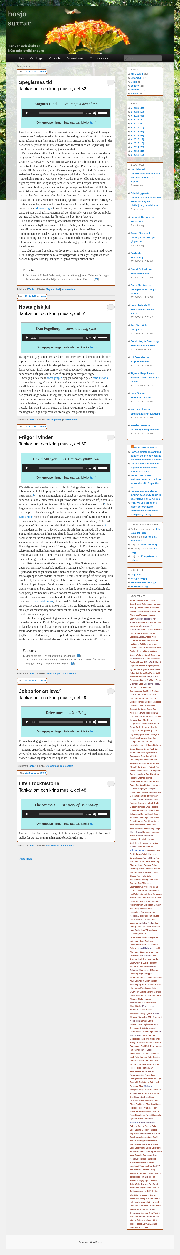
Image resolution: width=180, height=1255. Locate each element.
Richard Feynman (153, 1090)
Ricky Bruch (147, 1093)
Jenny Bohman (145, 865)
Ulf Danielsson (140, 357)
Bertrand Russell (137, 662)
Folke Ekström (141, 767)
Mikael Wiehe (136, 1006)
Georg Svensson (137, 792)
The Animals (52, 845)
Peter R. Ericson (137, 1061)
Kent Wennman (155, 894)
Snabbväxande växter (143, 345)
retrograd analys (137, 1090)
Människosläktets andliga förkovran (146, 977)
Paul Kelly (145, 1046)
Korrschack (135, 916)
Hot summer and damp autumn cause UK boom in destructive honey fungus (146, 495)
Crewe (149, 709)
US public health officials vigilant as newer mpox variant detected (145, 467)
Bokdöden (141, 677)
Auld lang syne (146, 644)
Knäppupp (134, 909)
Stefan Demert (150, 1141)
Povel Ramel (148, 1071)
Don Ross (134, 738)
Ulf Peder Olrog (153, 1191)
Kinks (132, 901)
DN (147, 735)
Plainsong (146, 1064)
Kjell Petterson (136, 905)
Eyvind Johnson (149, 760)
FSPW (158, 781)
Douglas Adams (137, 742)
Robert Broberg (141, 1097)
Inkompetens (138, 850)
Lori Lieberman (144, 959)
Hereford (146, 832)
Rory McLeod (155, 1111)
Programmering (137, 1075)
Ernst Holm (146, 756)
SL (159, 1133)
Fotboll (152, 767)
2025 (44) (137, 108)
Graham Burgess (137, 807)
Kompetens (135, 912)
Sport (149, 1137)
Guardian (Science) (146, 447)
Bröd (141, 684)
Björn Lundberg (137, 669)
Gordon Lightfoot (145, 803)
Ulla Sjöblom (135, 1195)
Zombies (144, 1227)
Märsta (154, 981)
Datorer (133, 720)
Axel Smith (143, 648)
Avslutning (137, 257)
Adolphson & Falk (138, 604)
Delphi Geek (138, 169)
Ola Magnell (150, 1028)
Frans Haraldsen (137, 774)
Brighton (134, 684)
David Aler (142, 720)
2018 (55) (137, 131)
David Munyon (53, 673)
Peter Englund (141, 1057)
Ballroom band (154, 648)
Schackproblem (147, 1122)
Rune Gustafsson (137, 1115)
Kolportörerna (146, 909)
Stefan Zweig (136, 1144)
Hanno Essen (145, 825)
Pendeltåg (134, 1053)
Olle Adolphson (150, 1032)
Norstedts (134, 1024)
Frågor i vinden (36, 437)
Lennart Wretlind (137, 945)
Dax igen (155, 727)
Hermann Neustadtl (138, 839)
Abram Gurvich (150, 601)
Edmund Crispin (153, 745)
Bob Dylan (140, 673)
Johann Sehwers (144, 872)
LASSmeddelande (138, 938)
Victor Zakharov (142, 1206)
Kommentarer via (143, 582)
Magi (146, 966)
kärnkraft (143, 894)
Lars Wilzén (146, 930)
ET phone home (140, 361)
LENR (147, 945)
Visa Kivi (145, 1209)
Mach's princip (136, 966)
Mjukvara (134, 1010)
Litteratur (136, 78)
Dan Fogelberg (54, 419)
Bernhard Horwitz (138, 658)
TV (158, 1188)
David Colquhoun (141, 269)
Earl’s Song (26, 516)
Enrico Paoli (149, 749)
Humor (133, 846)
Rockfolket (140, 1104)
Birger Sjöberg (152, 666)
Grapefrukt (134, 810)
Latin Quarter (152, 938)
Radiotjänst (144, 1082)
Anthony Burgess (143, 633)
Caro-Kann (135, 694)
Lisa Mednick (136, 956)
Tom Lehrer (146, 1177)
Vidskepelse (135, 1209)
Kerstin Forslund (137, 898)
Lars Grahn (138, 393)
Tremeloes (134, 1188)
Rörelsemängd (142, 1111)
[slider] (61, 113)
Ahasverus (151, 604)
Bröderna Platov (152, 684)
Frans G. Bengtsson (152, 771)
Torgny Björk (143, 1181)
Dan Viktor (143, 716)
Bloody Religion (140, 273)
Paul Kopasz (156, 1046)
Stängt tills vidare (141, 397)
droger (143, 745)
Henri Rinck (136, 832)
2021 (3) (137, 119)
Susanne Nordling (145, 1152)
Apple (141, 637)
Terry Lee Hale (145, 1166)
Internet (150, 851)
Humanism (153, 843)
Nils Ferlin (135, 1021)
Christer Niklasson (153, 702)
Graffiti (156, 803)
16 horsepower (136, 601)
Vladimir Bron (147, 1213)
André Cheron (147, 630)
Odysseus (134, 1028)
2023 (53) (137, 115)
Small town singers (138, 1137)
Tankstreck (151, 1159)
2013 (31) (137, 151)
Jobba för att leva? (40, 691)
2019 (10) (137, 127)
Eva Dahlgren (136, 760)
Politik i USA (147, 1068)
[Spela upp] (27, 113)
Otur (138, 1043)
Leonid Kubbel (144, 948)
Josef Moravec (144, 883)
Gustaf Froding (136, 821)
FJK (157, 763)
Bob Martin (150, 673)
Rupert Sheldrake (153, 1115)
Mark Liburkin (136, 981)
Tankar (31, 289)
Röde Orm (150, 1104)
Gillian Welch (136, 796)
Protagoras (135, 1079)
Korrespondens (148, 912)
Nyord (156, 1024)
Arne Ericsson (143, 641)
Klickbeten (148, 905)
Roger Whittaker (145, 1108)
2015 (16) (137, 143)
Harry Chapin (155, 829)
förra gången (54, 377)
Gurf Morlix (154, 818)
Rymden (133, 1119)
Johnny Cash (147, 880)
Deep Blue (134, 731)
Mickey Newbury (145, 999)
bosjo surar (152, 677)
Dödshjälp (154, 735)
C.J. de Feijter (145, 687)
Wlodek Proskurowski (148, 1217)
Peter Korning (154, 1057)
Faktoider (136, 253)
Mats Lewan (145, 988)
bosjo (43, 71)
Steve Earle (147, 1144)
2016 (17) (137, 139)
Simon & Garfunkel (148, 1133)
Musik (134, 81)
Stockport (156, 1148)
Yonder (133, 1224)
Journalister (135, 887)
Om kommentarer (99, 58)
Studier (135, 89)
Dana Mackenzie (141, 285)
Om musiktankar (75, 58)
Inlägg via (139, 578)
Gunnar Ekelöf (146, 814)
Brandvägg (135, 680)
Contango (141, 709)
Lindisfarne (145, 952)
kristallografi (146, 916)
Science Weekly (137, 1126)
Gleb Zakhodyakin (150, 796)
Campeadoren (136, 691)
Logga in (136, 574)
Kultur (132, 919)
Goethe (133, 800)
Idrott (150, 847)
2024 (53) (137, 111)
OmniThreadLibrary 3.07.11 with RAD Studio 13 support (146, 177)
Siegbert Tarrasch (149, 1130)
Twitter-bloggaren (138, 1191)
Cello (154, 695)
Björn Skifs (149, 669)
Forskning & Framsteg (145, 341)
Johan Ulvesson (146, 869)
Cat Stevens (146, 695)
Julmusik (140, 890)
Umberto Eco (147, 1195)
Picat (156, 1061)
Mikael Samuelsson (147, 1003)
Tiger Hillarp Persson (144, 373)
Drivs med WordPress (90, 1242)
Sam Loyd (142, 1119)
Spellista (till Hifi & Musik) (145, 413)
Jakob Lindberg (149, 854)
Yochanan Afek (150, 1220)
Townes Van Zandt (149, 1184)
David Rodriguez (143, 727)
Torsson (153, 1181)
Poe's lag (155, 1064)
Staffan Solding (137, 1141)
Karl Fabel (134, 894)
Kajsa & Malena (152, 890)
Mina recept (148, 1006)
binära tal (141, 666)
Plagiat (138, 1064)
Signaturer (134, 1133)
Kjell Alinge (141, 901)
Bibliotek (157, 662)
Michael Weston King (146, 995)
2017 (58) (137, 135)
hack (137, 825)
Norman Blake (146, 1021)
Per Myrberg (144, 1053)
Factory (142, 763)
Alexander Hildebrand (150, 611)
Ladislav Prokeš (146, 923)
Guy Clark (148, 821)
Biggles (133, 666)
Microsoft (134, 1002)
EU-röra (154, 756)
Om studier (55, 58)
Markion (146, 981)
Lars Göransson (153, 927)
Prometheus (150, 1075)
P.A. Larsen (156, 1043)
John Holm (141, 876)
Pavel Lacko (146, 1050)
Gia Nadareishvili (153, 792)
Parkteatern (135, 1046)
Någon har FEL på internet (150, 1017)
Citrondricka (149, 706)
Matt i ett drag (149, 544)
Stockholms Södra (143, 1148)
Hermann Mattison (145, 836)
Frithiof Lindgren (148, 781)
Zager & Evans (143, 1224)
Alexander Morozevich (140, 615)
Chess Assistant (137, 698)
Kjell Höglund (152, 901)
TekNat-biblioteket (138, 1162)
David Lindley (147, 724)
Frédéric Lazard (137, 778)
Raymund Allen (136, 1086)
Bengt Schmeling (152, 655)
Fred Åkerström (152, 774)
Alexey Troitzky (144, 618)
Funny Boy (135, 785)
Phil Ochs (149, 1061)
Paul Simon (135, 1050)
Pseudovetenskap (148, 1079)
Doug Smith (153, 738)
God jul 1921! (138, 329)
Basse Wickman (137, 655)
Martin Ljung (136, 985)
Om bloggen (36, 58)
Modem (142, 1010)
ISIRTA (157, 851)
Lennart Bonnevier (142, 217)
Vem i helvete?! (140, 305)
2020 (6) (137, 123)
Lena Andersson (147, 941)
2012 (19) (137, 154)
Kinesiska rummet (153, 898)
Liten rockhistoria (39, 783)
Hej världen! (137, 221)
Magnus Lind (53, 289)
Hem (21, 58)
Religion (148, 1086)
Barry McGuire (150, 651)
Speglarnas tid (35, 82)
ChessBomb (150, 698)
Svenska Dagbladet (143, 1155)
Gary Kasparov (154, 785)
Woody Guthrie (136, 1220)
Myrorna (133, 1017)
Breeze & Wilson (147, 680)
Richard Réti (136, 1093)
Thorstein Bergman (138, 1173)
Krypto (156, 916)
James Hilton (148, 858)
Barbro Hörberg (137, 651)
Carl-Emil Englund (151, 691)
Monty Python (146, 1014)
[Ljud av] (95, 113)
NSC (141, 1024)
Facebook (134, 763)
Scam (150, 1118)
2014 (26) (137, 147)
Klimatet (157, 905)
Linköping (155, 952)
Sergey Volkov (151, 1126)
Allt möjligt (137, 74)
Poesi (132, 1068)
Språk (155, 1137)
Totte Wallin (135, 1184)
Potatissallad (136, 1072)
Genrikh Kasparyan (138, 789)
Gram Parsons (152, 807)
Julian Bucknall (140, 233)
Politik (138, 1068)
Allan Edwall (143, 622)
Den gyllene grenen (148, 731)
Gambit (143, 785)
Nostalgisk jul (34, 307)
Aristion (148, 637)
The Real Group (148, 1170)
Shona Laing (135, 1130)
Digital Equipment (138, 735)
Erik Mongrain (145, 753)
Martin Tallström (149, 985)
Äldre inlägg (24, 859)
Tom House (135, 1177)
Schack (135, 85)
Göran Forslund (144, 799)
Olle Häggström (140, 193)
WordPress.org (139, 586)
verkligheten (146, 1202)
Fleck (132, 767)
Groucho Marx (146, 810)
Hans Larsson (142, 829)
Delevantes (52, 766)
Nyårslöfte (148, 1024)
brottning (134, 687)
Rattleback (154, 1082)
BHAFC (149, 662)
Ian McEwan (142, 847)
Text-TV (156, 1166)
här (92, 122)
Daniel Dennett (155, 716)
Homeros (144, 843)
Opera (144, 1035)
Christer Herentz (137, 702)
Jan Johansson (148, 862)
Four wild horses (43, 601)
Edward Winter (136, 749)
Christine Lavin (136, 706)
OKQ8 (142, 1028)
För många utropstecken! (145, 429)
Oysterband (145, 1043)
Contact (133, 709)
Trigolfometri (145, 1188)
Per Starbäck (139, 325)
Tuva (154, 1188)
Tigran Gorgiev (154, 1173)
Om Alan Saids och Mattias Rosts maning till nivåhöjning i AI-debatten (146, 201)
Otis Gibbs (150, 1039)
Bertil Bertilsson (154, 659)
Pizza (132, 1064)
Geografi (152, 788)
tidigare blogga (43, 208)
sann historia (100, 377)
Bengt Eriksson (140, 409)
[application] (66, 113)
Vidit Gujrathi (155, 1206)
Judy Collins (146, 887)
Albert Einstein (142, 608)
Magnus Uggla (145, 974)
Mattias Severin (140, 425)
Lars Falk (141, 927)
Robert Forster (145, 1101)
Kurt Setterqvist (143, 919)
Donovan (143, 738)
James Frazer (136, 858)
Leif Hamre (135, 941)
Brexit (158, 680)
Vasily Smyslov (146, 1199)
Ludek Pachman (150, 963)
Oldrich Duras (136, 1032)
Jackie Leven (136, 854)
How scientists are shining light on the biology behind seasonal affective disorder (146, 455)
